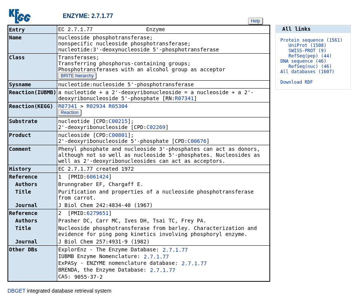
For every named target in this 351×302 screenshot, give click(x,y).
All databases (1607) (307, 71)
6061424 (97, 177)
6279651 (97, 214)
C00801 (118, 136)
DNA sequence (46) (303, 61)
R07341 (184, 99)
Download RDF (296, 82)
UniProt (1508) (307, 45)
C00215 (118, 122)
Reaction (69, 113)
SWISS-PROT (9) (307, 50)
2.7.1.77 (175, 251)
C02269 (155, 128)
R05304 (118, 107)
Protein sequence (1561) (311, 40)
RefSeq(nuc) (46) (310, 66)
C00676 (197, 142)
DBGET (16, 291)
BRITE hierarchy (77, 76)
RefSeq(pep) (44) (310, 56)
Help (255, 21)
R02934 (96, 107)
